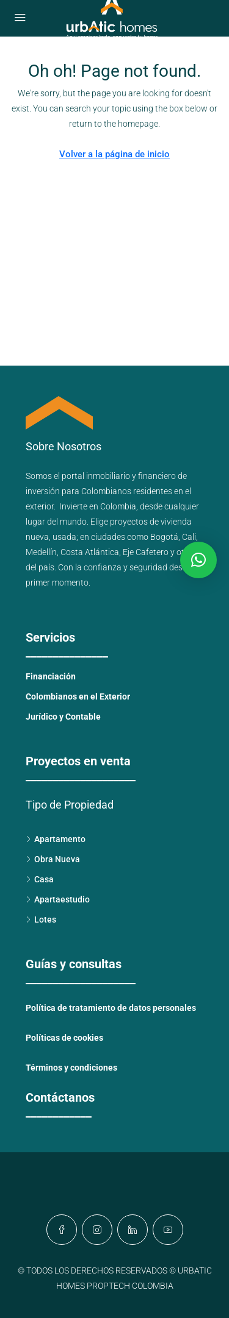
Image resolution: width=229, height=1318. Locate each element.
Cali (189, 537)
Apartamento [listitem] (55, 839)
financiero (157, 476)
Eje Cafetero (146, 552)
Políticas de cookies (64, 1038)
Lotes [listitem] (41, 919)
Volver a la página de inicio (114, 154)
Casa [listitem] (40, 879)
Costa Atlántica (89, 552)
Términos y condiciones (71, 1067)
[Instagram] (97, 1229)
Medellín (41, 552)
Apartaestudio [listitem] (58, 899)
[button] (198, 560)
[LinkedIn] (132, 1229)
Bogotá (164, 537)
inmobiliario (108, 476)
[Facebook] (61, 1229)
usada (64, 537)
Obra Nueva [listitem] (53, 859)
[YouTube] (168, 1229)
